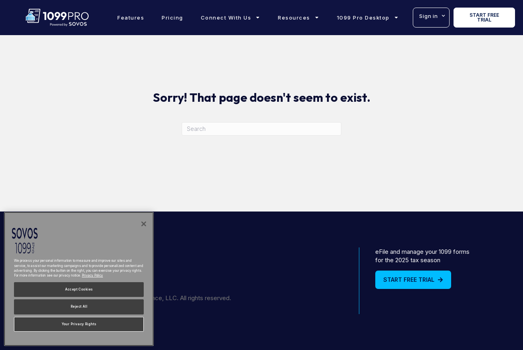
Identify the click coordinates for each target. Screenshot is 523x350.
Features (130, 17)
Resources (298, 17)
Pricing (172, 17)
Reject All (79, 306)
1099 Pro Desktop (368, 17)
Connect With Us (231, 17)
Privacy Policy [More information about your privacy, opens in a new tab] (92, 275)
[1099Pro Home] (57, 17)
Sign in (432, 16)
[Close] (144, 224)
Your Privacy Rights (79, 324)
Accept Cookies (79, 289)
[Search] (261, 129)
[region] (79, 279)
